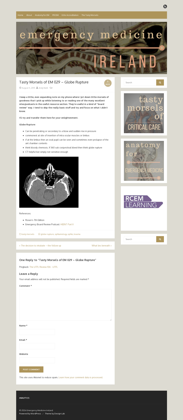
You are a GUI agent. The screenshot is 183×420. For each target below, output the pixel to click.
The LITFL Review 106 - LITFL (43, 267)
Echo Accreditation (70, 15)
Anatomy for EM (42, 15)
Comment (25, 286)
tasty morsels (28, 234)
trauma (77, 234)
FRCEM (55, 15)
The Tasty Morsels (90, 15)
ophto (70, 234)
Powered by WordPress (30, 413)
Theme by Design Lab (55, 413)
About (29, 15)
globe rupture (47, 234)
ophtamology (61, 234)
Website (23, 354)
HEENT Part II (66, 224)
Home (20, 15)
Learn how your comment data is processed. (81, 377)
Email (23, 340)
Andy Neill (42, 88)
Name (23, 325)
